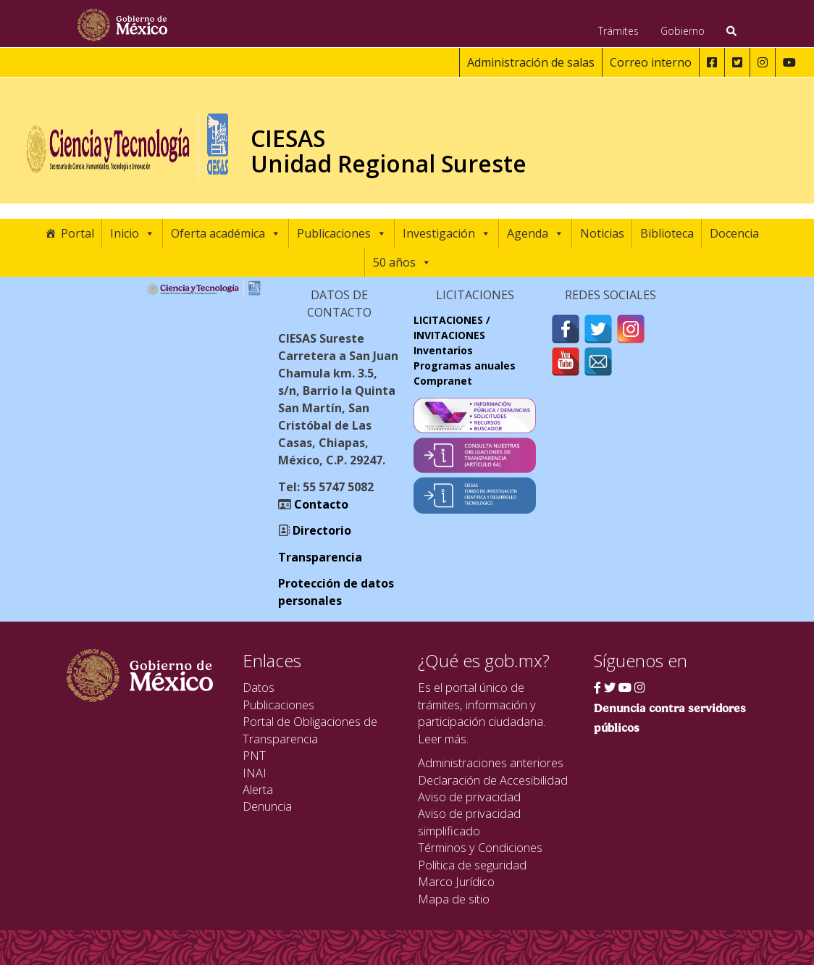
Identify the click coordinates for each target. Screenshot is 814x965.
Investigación (447, 233)
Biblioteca (667, 233)
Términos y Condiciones (480, 847)
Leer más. (443, 738)
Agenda (535, 233)
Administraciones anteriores (490, 762)
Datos (258, 687)
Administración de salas (531, 62)
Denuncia (267, 806)
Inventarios (443, 350)
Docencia (734, 233)
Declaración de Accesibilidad (493, 780)
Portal (77, 233)
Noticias (602, 233)
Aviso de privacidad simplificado (469, 821)
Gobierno (682, 31)
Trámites (618, 31)
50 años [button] (402, 262)
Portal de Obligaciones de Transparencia (310, 729)
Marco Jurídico (456, 881)
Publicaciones (342, 233)
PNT (254, 755)
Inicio (132, 233)
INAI (255, 772)
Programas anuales (465, 365)
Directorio (320, 530)
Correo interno (651, 62)
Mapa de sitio (454, 898)
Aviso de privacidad (469, 796)
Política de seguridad (472, 864)
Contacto (319, 504)
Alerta (258, 789)
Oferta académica (226, 233)
